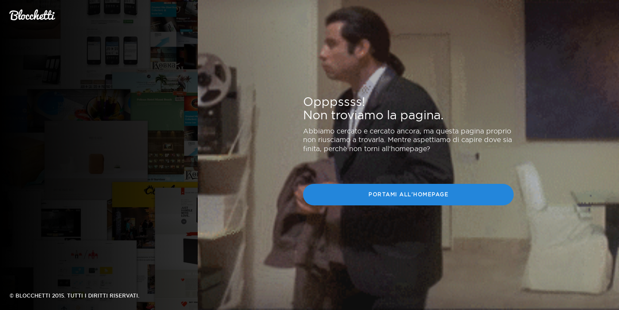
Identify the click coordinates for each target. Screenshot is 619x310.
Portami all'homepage (408, 194)
